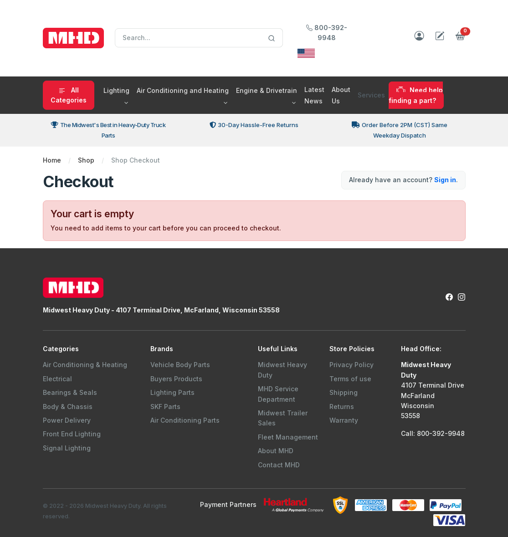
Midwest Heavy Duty (282, 369)
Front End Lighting (72, 434)
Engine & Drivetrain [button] (266, 90)
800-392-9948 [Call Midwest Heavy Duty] (326, 32)
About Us (341, 95)
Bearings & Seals (70, 392)
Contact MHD (279, 465)
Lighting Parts (172, 392)
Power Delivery (67, 420)
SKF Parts (165, 406)
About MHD (275, 451)
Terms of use (350, 379)
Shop (86, 160)
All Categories (69, 95)
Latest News (314, 95)
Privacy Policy (351, 364)
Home (52, 160)
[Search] (199, 37)
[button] (460, 38)
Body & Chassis (67, 406)
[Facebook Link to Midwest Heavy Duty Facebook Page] (449, 296)
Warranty (343, 420)
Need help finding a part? (416, 94)
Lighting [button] (116, 90)
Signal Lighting (67, 448)
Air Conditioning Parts (185, 420)
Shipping (343, 392)
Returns (341, 406)
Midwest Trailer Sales (283, 418)
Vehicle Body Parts (180, 364)
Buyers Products (176, 379)
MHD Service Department (278, 394)
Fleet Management (288, 437)
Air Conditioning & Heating (85, 364)
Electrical (57, 379)
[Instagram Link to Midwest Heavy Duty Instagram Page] (461, 296)
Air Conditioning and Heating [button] (183, 90)
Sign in (445, 180)
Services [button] (371, 95)
